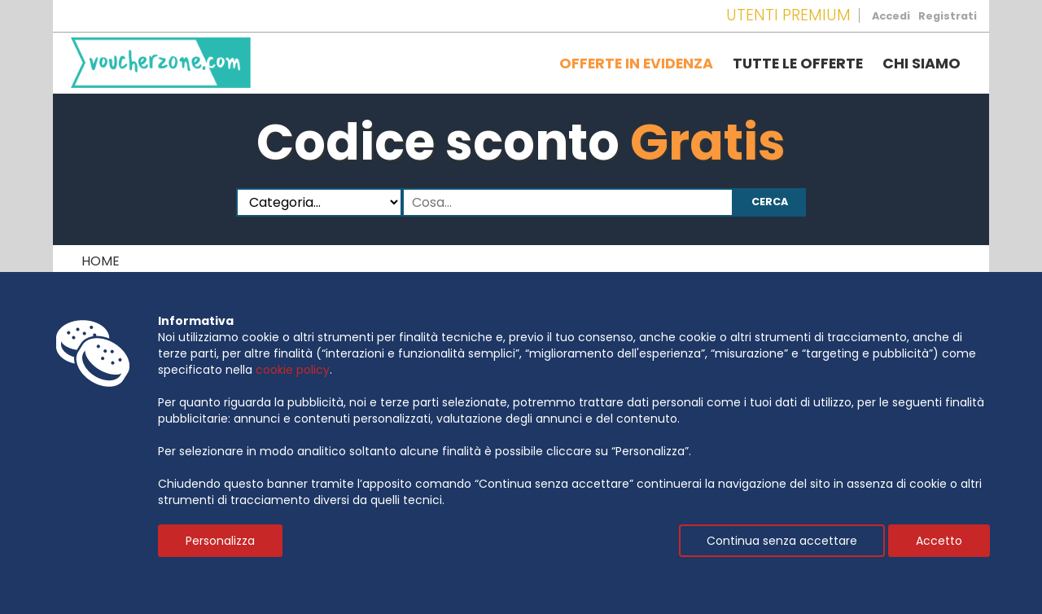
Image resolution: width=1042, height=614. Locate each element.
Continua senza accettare (782, 541)
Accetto (939, 541)
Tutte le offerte (798, 63)
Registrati (947, 16)
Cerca (769, 201)
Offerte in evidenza (636, 63)
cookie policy (293, 370)
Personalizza (220, 541)
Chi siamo (921, 63)
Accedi (891, 16)
